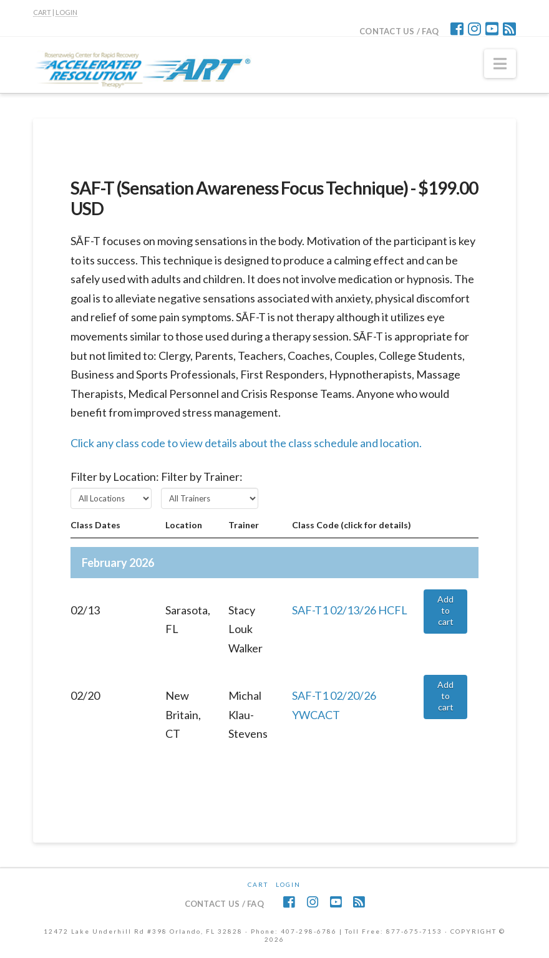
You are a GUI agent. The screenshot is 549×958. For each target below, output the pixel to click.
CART (42, 12)
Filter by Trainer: (202, 476)
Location (183, 525)
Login (288, 884)
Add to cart (445, 610)
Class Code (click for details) (351, 525)
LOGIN (66, 12)
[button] (500, 63)
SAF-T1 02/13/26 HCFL (349, 610)
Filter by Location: (114, 476)
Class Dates (95, 525)
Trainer (243, 525)
